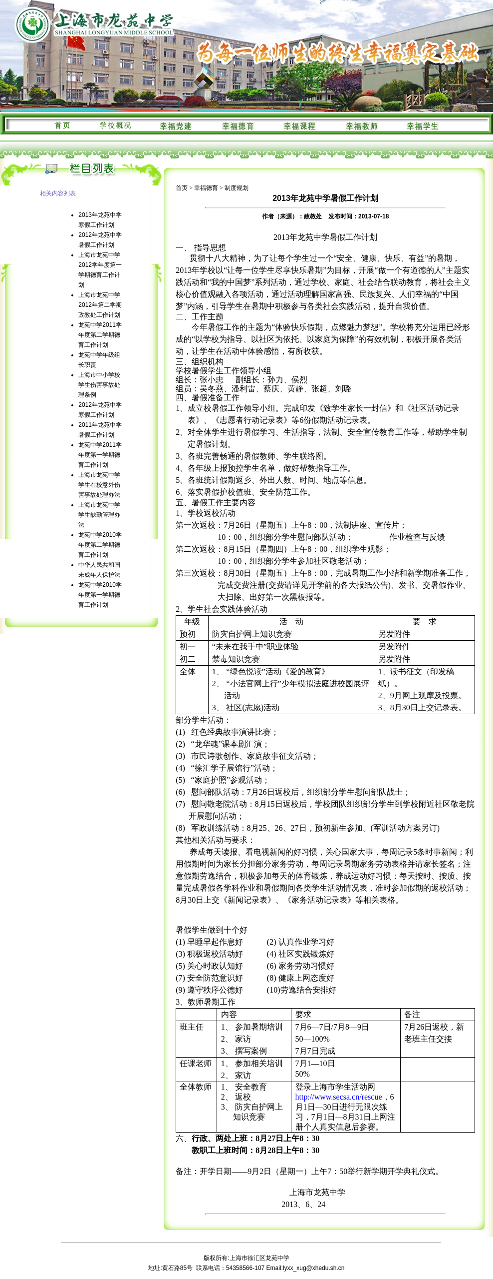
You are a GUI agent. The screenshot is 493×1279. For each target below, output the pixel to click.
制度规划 (236, 187)
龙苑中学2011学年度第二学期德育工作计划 (100, 334)
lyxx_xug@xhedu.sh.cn (314, 1268)
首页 (182, 187)
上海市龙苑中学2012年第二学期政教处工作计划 (100, 304)
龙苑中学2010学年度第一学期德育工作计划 (100, 594)
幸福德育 (206, 187)
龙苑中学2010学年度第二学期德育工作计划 (100, 544)
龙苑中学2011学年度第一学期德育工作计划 (100, 454)
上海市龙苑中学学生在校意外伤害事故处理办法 (99, 484)
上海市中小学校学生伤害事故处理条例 (99, 384)
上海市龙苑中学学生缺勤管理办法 (99, 514)
